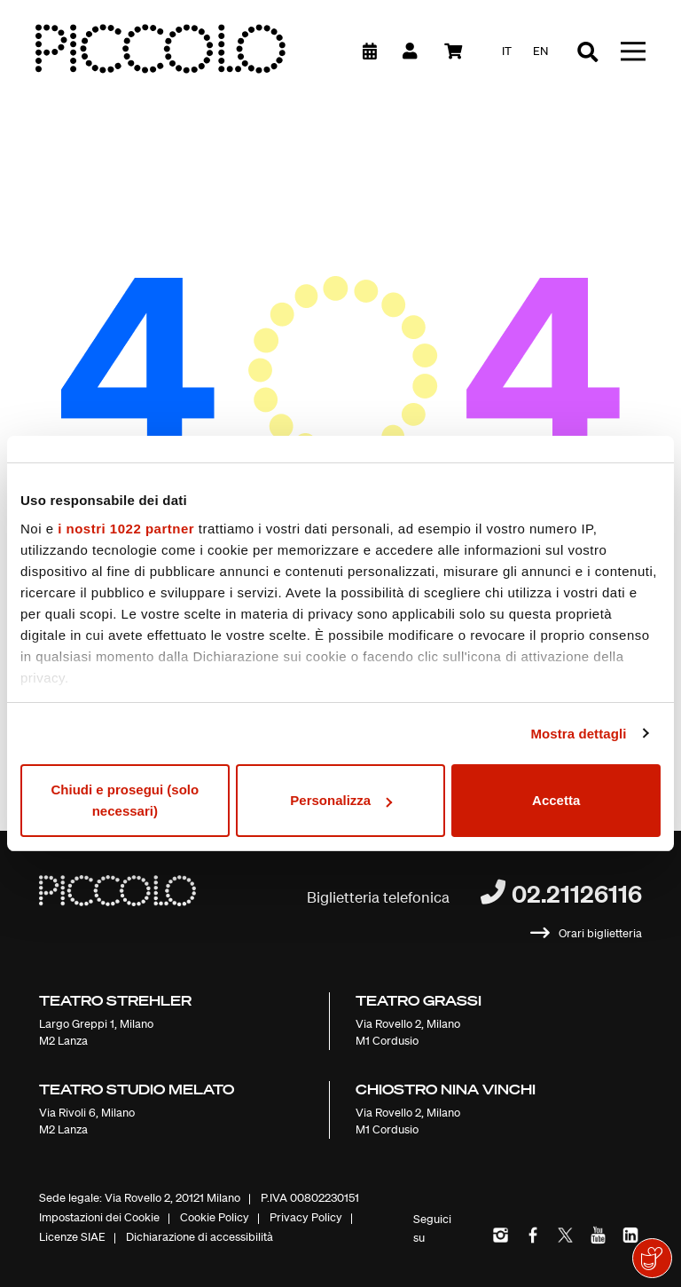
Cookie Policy (214, 1217)
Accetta (556, 800)
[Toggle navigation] (633, 51)
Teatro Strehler (115, 1000)
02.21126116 (577, 893)
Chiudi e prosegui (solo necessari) (125, 800)
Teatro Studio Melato (136, 1089)
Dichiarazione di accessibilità (199, 1236)
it (507, 51)
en (540, 51)
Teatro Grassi (418, 1000)
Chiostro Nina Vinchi (446, 1089)
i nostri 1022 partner (126, 528)
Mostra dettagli (578, 733)
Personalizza (341, 800)
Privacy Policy (306, 1217)
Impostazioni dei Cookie (99, 1217)
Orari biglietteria (600, 933)
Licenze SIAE (72, 1236)
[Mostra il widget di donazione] (652, 1258)
